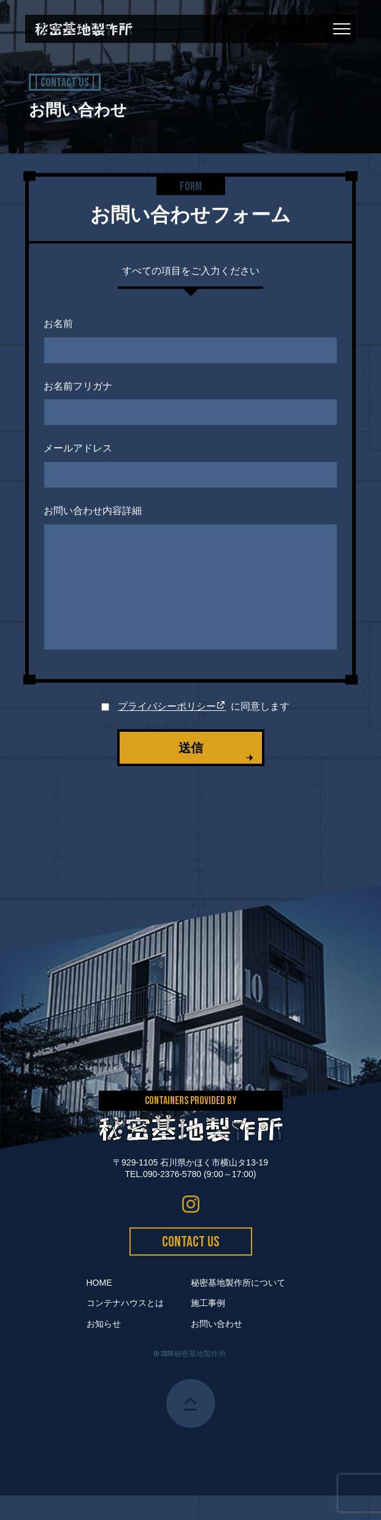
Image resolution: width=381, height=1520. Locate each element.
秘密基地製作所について (238, 1307)
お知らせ (104, 1348)
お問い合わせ (216, 1348)
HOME (99, 1307)
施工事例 (208, 1327)
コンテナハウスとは (125, 1327)
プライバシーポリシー (172, 731)
